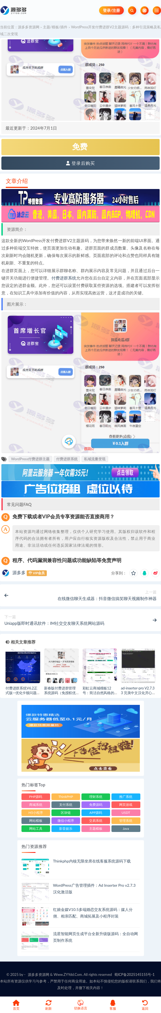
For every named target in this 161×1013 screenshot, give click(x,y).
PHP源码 (35, 797)
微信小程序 (66, 820)
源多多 (19, 572)
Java (126, 828)
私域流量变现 (94, 459)
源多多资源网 (28, 27)
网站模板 (35, 820)
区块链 (66, 813)
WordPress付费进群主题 (30, 459)
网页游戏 (125, 805)
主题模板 (95, 828)
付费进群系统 (64, 277)
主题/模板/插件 (55, 27)
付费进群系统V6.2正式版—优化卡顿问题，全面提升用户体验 (23, 693)
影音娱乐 (65, 828)
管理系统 (125, 820)
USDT (126, 813)
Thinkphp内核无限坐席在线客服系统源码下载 (92, 861)
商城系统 (35, 805)
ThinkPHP (65, 797)
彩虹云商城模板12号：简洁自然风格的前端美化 (98, 693)
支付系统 (65, 805)
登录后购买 (80, 163)
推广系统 (125, 797)
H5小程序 (36, 813)
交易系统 (95, 820)
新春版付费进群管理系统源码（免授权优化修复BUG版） (60, 693)
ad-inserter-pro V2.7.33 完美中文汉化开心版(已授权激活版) (138, 693)
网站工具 (35, 828)
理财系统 (95, 797)
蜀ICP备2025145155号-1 (134, 974)
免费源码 (95, 805)
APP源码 (95, 813)
